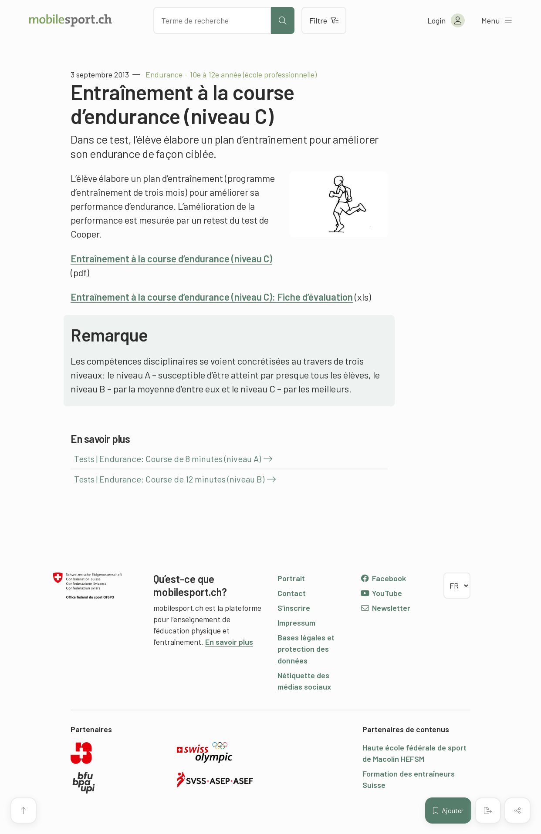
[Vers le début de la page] (23, 810)
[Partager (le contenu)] (517, 810)
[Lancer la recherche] (282, 20)
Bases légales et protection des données (306, 649)
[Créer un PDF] (488, 810)
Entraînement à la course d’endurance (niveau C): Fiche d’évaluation (212, 296)
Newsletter (385, 608)
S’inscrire (293, 608)
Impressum (296, 622)
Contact (291, 593)
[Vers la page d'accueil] (70, 20)
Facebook (383, 578)
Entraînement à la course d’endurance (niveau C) (171, 258)
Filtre (323, 20)
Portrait (291, 578)
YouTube (381, 593)
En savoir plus (229, 641)
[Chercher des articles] (212, 20)
